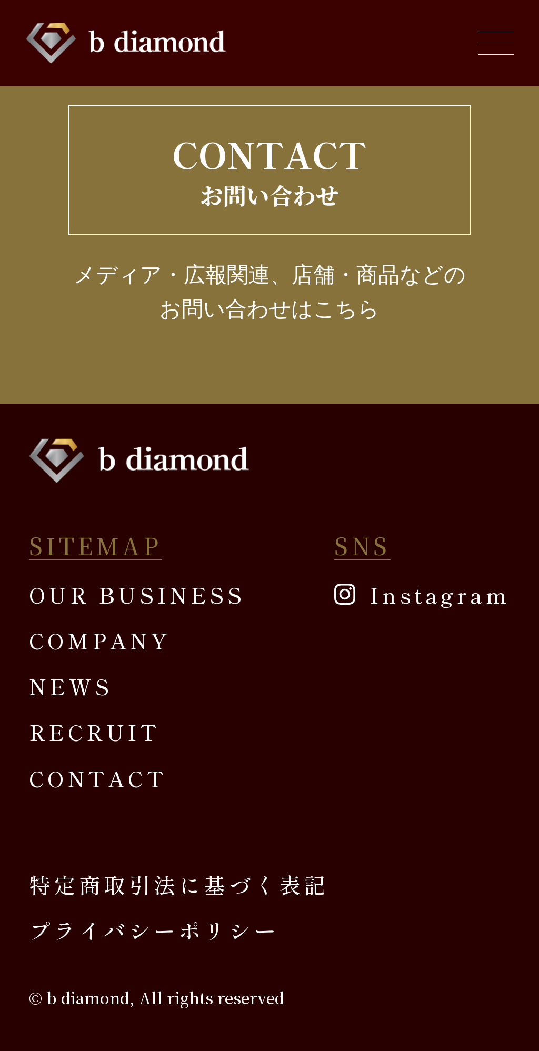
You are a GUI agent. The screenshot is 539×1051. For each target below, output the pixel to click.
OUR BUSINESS (137, 594)
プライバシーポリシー (154, 930)
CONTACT (98, 778)
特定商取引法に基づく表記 (179, 884)
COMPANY (100, 640)
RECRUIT (94, 731)
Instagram (440, 594)
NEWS (71, 686)
